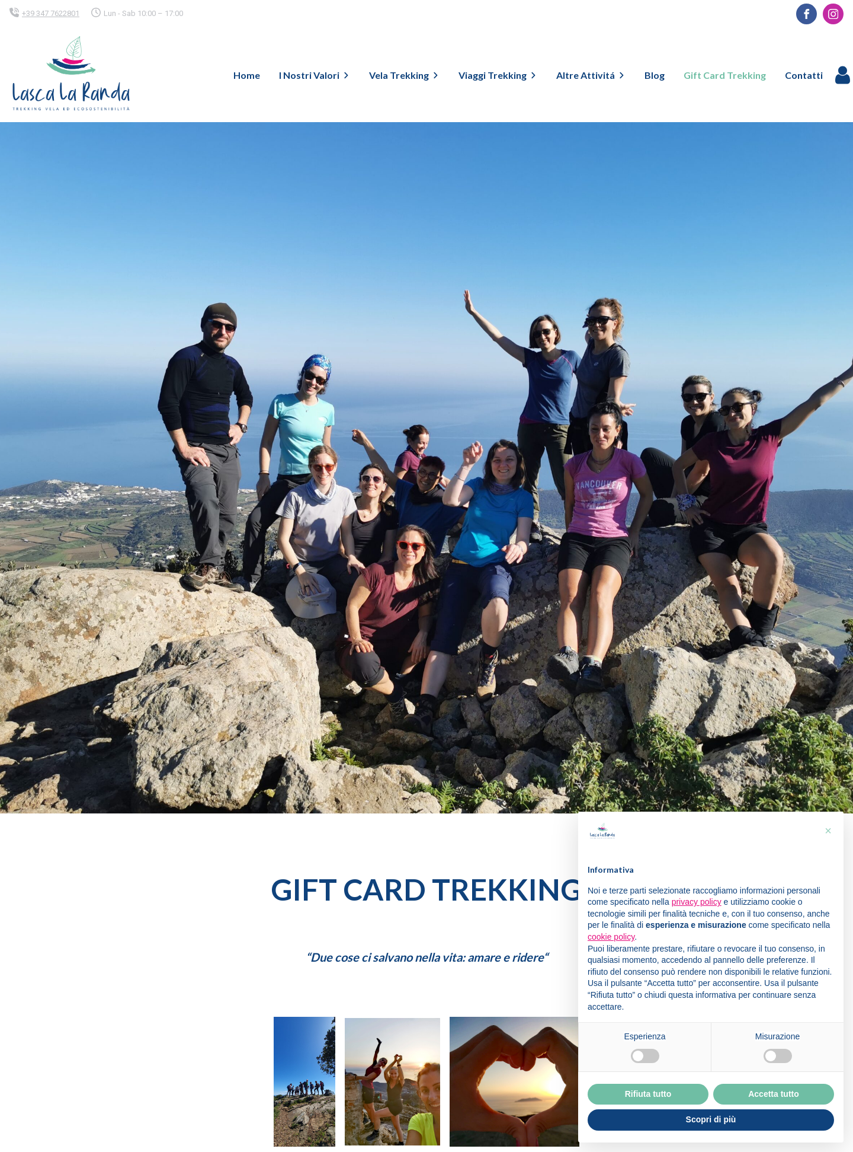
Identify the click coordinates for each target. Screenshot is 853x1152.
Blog (654, 75)
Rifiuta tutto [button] (648, 1094)
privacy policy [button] (696, 902)
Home (246, 75)
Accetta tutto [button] (773, 1094)
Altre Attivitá (591, 75)
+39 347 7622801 (50, 13)
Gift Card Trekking (725, 75)
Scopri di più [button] (711, 1119)
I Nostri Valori (314, 75)
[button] (828, 830)
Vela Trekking (404, 75)
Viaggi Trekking (497, 75)
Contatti (804, 75)
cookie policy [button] (611, 937)
